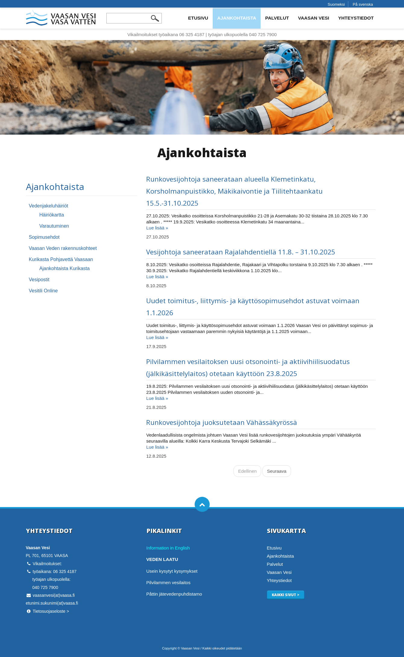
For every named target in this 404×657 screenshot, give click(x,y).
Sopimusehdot (44, 237)
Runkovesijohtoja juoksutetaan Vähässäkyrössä (221, 422)
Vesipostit (39, 279)
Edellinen (247, 471)
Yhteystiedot (356, 17)
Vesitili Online (43, 290)
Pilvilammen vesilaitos (168, 582)
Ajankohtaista (236, 17)
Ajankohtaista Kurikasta (64, 268)
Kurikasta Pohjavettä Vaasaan (61, 259)
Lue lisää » (157, 227)
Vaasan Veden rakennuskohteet (63, 248)
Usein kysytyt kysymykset (172, 571)
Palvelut (277, 17)
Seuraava (276, 471)
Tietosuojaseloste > (51, 611)
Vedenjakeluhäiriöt (48, 205)
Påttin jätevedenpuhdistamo (174, 593)
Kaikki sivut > (285, 594)
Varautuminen (54, 226)
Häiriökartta (51, 214)
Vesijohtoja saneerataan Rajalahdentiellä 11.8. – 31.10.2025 (240, 252)
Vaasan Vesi (313, 17)
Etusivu (198, 17)
